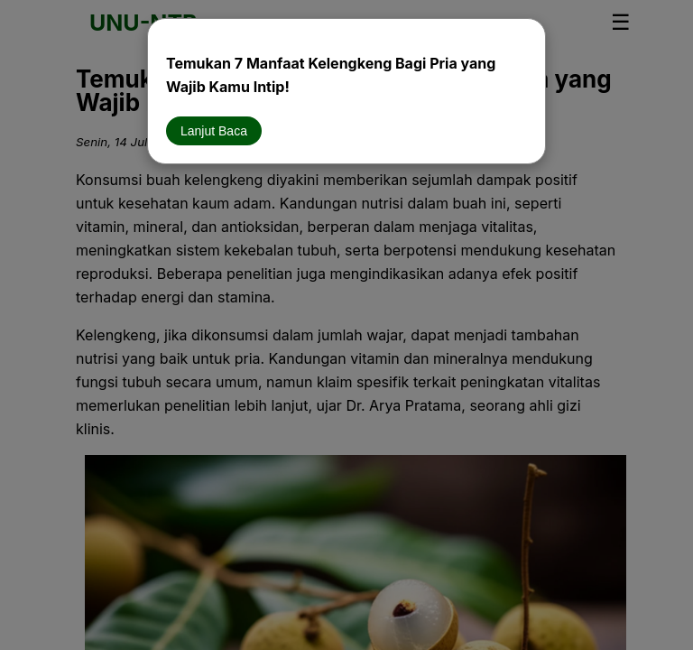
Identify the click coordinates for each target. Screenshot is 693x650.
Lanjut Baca (213, 131)
